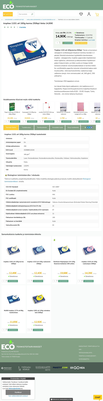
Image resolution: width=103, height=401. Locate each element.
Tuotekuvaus (26, 127)
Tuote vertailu (81, 43)
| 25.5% (65, 33)
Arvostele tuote (57, 127)
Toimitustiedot (42, 127)
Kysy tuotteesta (73, 127)
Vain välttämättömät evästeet (18, 396)
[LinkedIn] (87, 127)
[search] (32, 13)
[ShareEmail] (85, 127)
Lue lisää (91, 40)
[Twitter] (89, 127)
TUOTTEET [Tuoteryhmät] (8, 14)
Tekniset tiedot (11, 127)
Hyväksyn (18, 392)
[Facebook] (91, 127)
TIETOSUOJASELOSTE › (85, 353)
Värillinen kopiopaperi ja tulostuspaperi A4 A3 (41, 19)
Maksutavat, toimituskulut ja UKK (61, 399)
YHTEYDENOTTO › (84, 359)
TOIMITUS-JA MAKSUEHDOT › (87, 356)
